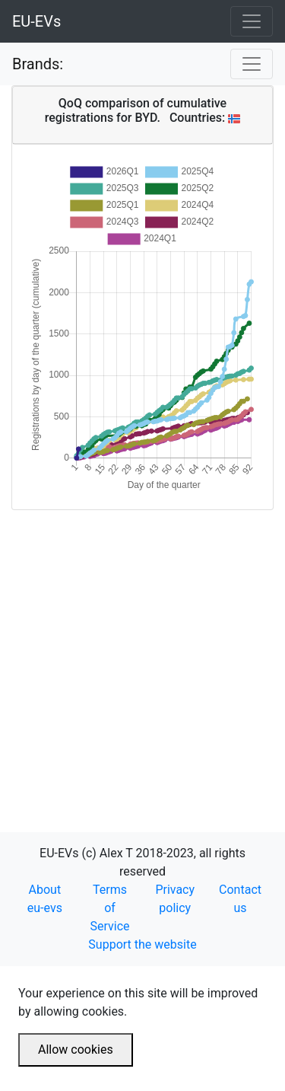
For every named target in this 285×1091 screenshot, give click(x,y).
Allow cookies (75, 1049)
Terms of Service (110, 907)
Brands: (37, 64)
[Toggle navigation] (251, 21)
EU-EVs (36, 21)
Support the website (142, 944)
